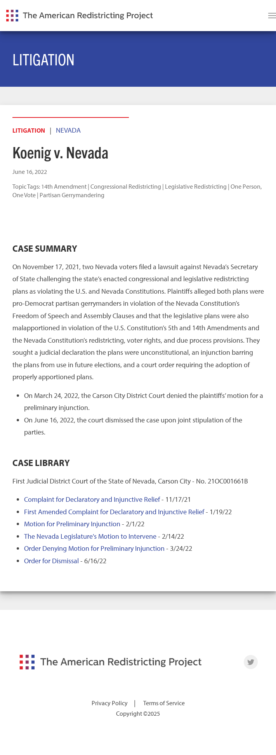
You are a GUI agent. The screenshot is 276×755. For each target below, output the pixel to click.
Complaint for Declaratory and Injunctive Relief (92, 499)
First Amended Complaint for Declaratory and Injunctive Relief (114, 511)
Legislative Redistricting (196, 186)
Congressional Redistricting (125, 186)
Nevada (68, 130)
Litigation (28, 130)
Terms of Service (164, 703)
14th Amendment (64, 186)
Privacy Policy (110, 703)
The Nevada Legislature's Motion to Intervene (90, 536)
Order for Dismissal (51, 560)
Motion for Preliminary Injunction (72, 523)
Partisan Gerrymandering (72, 195)
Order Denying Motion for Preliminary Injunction (94, 548)
